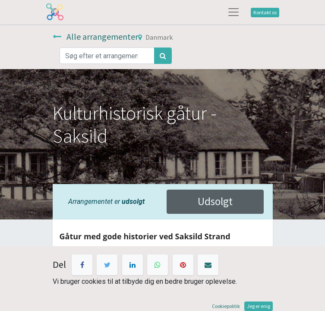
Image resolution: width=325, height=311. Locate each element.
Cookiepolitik (226, 306)
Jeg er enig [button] (258, 306)
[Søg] (163, 56)
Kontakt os (265, 12)
